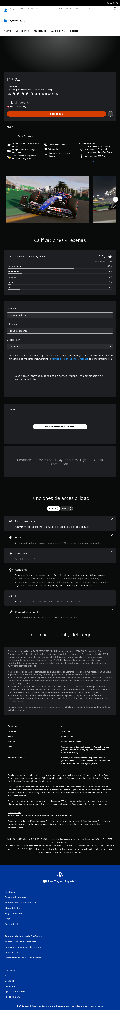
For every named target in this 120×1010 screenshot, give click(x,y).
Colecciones (22, 27)
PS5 (21, 9)
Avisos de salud (14, 809)
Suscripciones (58, 27)
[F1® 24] (47, 196)
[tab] (53, 505)
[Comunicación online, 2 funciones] (60, 611)
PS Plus (38, 9)
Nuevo (7, 27)
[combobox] (60, 312)
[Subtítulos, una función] (60, 552)
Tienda (73, 9)
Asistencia (84, 9)
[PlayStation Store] (15, 17)
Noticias (62, 9)
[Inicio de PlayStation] (5, 9)
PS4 (29, 9)
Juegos (13, 9)
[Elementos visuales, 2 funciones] (60, 520)
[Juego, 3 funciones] (60, 595)
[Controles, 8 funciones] (60, 573)
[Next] (115, 196)
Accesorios (50, 9)
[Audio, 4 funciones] (60, 536)
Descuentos (39, 27)
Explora (74, 27)
